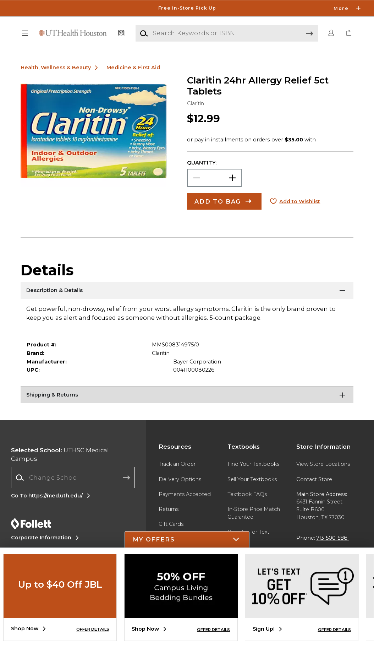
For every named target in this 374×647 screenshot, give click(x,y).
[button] (25, 33)
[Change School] (73, 477)
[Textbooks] (121, 33)
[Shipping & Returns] (187, 395)
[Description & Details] (187, 290)
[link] (348, 33)
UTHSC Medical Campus (60, 455)
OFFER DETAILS (92, 629)
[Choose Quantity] (214, 178)
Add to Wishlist (299, 201)
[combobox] (73, 477)
